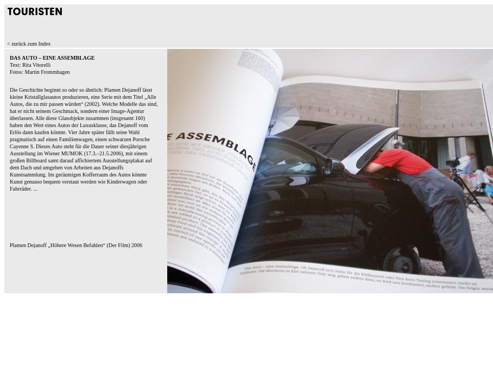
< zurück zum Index (28, 44)
